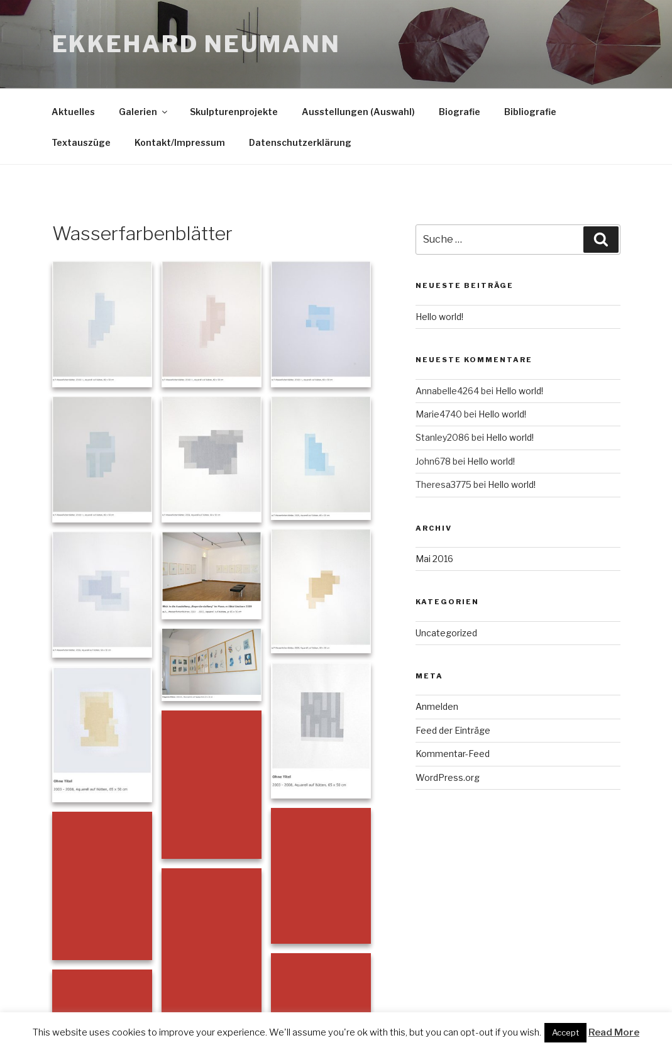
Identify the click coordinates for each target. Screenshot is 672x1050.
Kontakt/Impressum (180, 142)
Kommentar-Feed (453, 753)
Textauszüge (81, 142)
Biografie (459, 111)
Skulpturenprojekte (234, 111)
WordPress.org (448, 777)
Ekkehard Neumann (196, 44)
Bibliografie (530, 111)
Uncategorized (446, 632)
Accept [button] (565, 1032)
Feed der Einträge (453, 730)
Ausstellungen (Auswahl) (358, 111)
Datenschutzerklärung (300, 142)
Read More (613, 1032)
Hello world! (439, 316)
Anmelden (437, 706)
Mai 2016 (434, 558)
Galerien (144, 111)
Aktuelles (73, 111)
